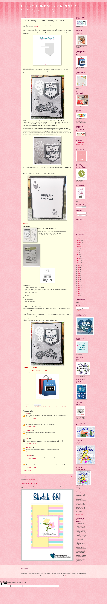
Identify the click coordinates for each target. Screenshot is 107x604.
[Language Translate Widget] (82, 308)
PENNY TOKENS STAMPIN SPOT (51, 6)
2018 (79, 277)
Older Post (70, 476)
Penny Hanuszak (29, 422)
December (79, 240)
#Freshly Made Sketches (43, 406)
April (78, 256)
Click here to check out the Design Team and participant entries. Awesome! (47, 64)
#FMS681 (37, 406)
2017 (79, 279)
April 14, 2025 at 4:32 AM (31, 443)
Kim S (27, 438)
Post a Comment (27, 470)
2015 (79, 283)
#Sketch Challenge (65, 406)
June (78, 252)
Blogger (65, 575)
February (79, 260)
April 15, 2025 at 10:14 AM (31, 467)
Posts (78, 213)
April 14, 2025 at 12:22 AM (31, 434)
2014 (79, 285)
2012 (79, 289)
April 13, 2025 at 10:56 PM (31, 426)
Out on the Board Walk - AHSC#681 (29, 483)
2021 (79, 271)
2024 (79, 265)
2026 (79, 236)
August (78, 248)
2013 (79, 287)
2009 (79, 295)
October (79, 244)
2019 (79, 275)
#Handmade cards (52, 406)
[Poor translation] (5, 584)
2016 (79, 281)
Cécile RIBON (29, 455)
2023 (79, 267)
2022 (79, 269)
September (79, 246)
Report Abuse (79, 514)
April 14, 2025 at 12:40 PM (31, 450)
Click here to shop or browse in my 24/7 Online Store (47, 397)
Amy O (27, 413)
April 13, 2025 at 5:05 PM (31, 418)
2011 (79, 291)
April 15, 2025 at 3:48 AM (31, 458)
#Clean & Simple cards (30, 406)
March (78, 258)
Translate (79, 310)
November (79, 242)
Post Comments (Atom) (30, 479)
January (79, 262)
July (78, 250)
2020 (79, 273)
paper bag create (29, 430)
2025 (79, 238)
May (78, 254)
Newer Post (24, 476)
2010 (79, 293)
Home (47, 476)
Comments (79, 215)
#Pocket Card (58, 406)
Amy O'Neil (36, 26)
